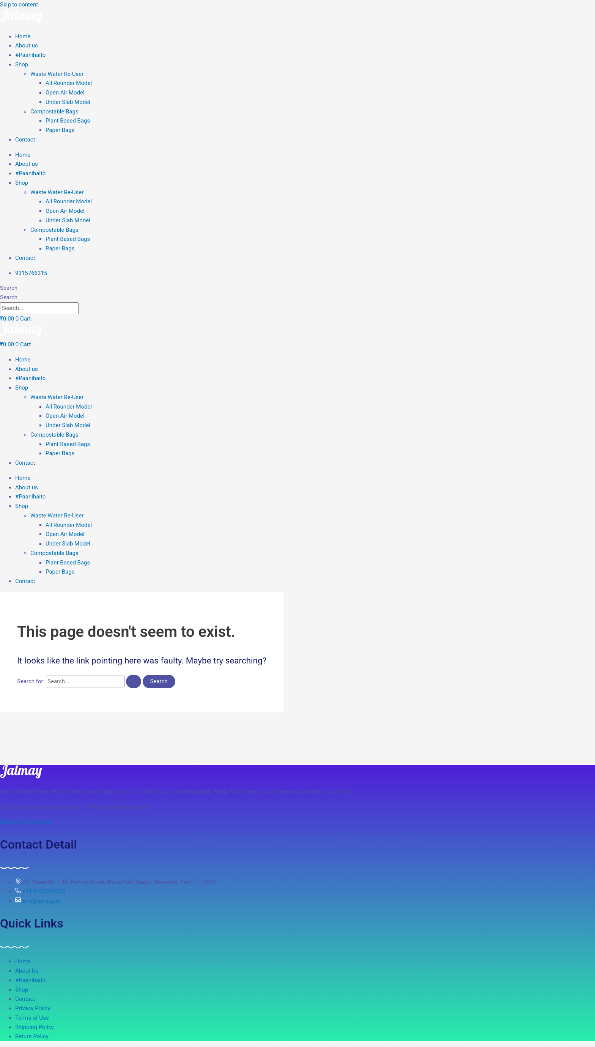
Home (22, 36)
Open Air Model (65, 92)
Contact (25, 139)
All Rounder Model (69, 83)
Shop (21, 64)
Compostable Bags (54, 111)
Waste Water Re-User (56, 74)
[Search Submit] (133, 681)
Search (8, 288)
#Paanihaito (30, 55)
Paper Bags (60, 130)
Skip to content (19, 4)
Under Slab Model (68, 102)
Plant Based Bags (68, 120)
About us (26, 45)
